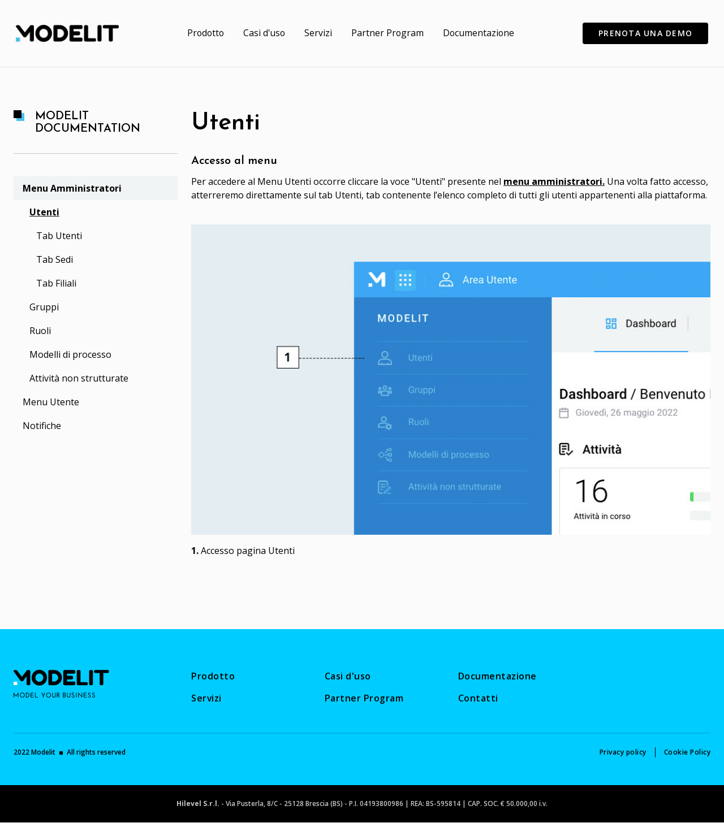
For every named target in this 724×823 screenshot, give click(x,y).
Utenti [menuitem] (44, 212)
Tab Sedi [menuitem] (54, 259)
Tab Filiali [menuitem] (56, 283)
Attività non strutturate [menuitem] (78, 378)
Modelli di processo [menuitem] (70, 354)
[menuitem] (204, 33)
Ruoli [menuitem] (40, 330)
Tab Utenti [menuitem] (59, 235)
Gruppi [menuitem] (44, 307)
